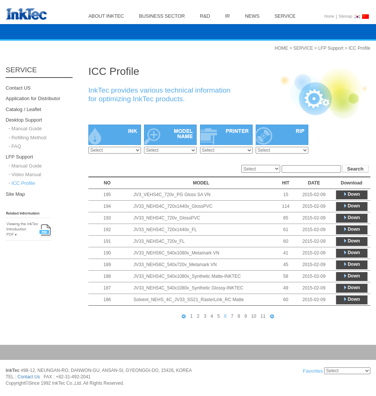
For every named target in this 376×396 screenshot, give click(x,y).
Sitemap (345, 16)
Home (329, 16)
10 (253, 316)
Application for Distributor (33, 99)
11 (263, 316)
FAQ (16, 146)
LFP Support (19, 157)
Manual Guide (26, 129)
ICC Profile (23, 183)
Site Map (15, 194)
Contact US (18, 88)
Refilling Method (28, 137)
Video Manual (26, 174)
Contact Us (29, 376)
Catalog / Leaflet (23, 109)
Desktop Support (24, 120)
